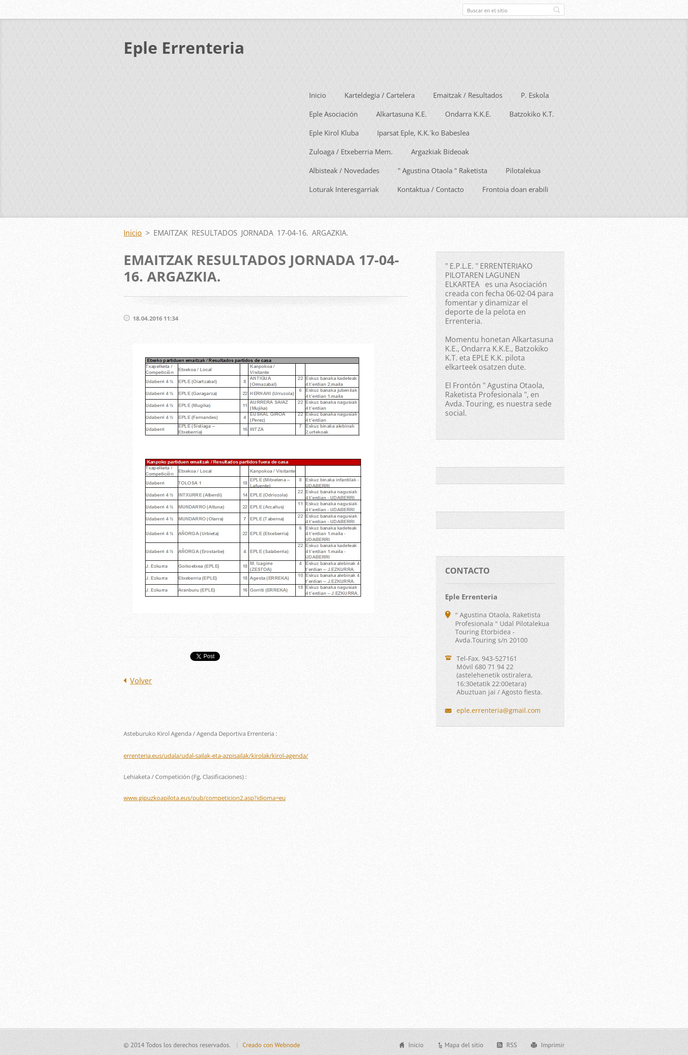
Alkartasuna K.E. (401, 112)
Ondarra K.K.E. (468, 112)
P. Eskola (535, 93)
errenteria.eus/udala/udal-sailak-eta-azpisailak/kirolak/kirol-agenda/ (216, 754)
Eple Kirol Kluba (334, 130)
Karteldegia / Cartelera (379, 93)
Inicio (317, 93)
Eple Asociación (333, 112)
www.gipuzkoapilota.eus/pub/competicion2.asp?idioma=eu (205, 796)
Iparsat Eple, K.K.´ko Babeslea (423, 130)
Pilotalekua (523, 168)
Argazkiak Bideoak (440, 149)
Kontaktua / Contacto (430, 187)
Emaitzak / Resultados (467, 93)
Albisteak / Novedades (344, 168)
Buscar (557, 10)
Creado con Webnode (271, 1043)
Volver (141, 679)
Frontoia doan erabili (515, 187)
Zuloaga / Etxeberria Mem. (351, 149)
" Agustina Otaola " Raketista (442, 168)
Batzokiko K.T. (531, 112)
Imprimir (552, 1043)
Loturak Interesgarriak (344, 187)
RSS (511, 1043)
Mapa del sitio (464, 1043)
